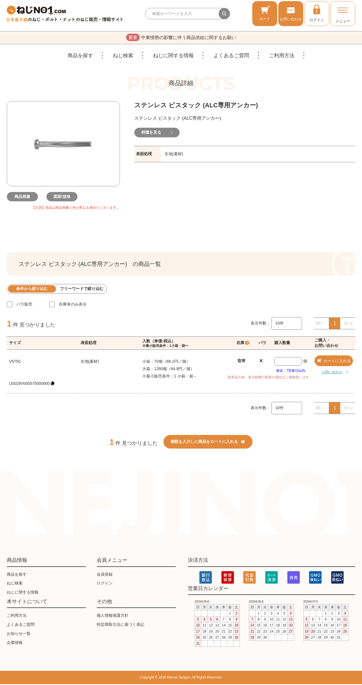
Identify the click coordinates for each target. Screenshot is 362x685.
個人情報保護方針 (112, 616)
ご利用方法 (281, 56)
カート (264, 13)
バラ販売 (24, 305)
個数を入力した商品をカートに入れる (208, 442)
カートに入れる (333, 361)
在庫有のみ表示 (73, 305)
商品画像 (24, 197)
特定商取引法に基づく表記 (120, 625)
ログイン (316, 13)
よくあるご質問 (231, 56)
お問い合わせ (291, 13)
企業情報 (15, 643)
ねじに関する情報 (173, 56)
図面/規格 (63, 197)
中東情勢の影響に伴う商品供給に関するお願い (181, 38)
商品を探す (80, 56)
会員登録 (105, 575)
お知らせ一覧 (19, 634)
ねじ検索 (123, 56)
